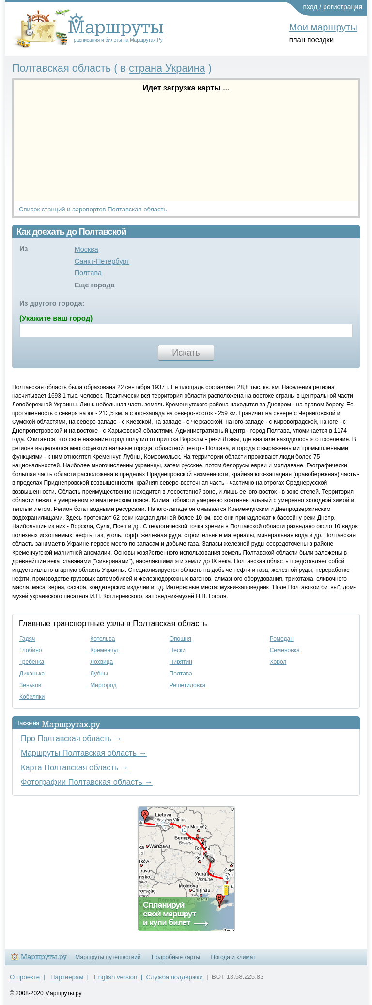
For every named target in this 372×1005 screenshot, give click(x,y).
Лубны (99, 673)
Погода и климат (233, 957)
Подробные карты (176, 957)
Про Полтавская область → (71, 738)
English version (115, 977)
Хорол (278, 662)
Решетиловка (188, 685)
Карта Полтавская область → (74, 767)
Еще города (95, 285)
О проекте (25, 977)
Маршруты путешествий (107, 957)
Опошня (180, 638)
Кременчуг (104, 650)
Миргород (103, 685)
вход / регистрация (333, 7)
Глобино (30, 650)
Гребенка (31, 662)
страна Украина (167, 68)
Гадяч (27, 638)
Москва (86, 249)
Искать (186, 353)
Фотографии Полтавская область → (87, 782)
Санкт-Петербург (102, 261)
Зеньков (30, 685)
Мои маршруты (323, 27)
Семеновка (285, 650)
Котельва (102, 638)
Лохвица (101, 662)
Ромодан (282, 638)
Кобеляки (32, 696)
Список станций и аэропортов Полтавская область (93, 209)
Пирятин (181, 662)
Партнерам (66, 977)
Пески (178, 650)
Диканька (32, 673)
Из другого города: (51, 303)
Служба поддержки (174, 977)
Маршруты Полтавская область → (84, 753)
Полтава (88, 273)
